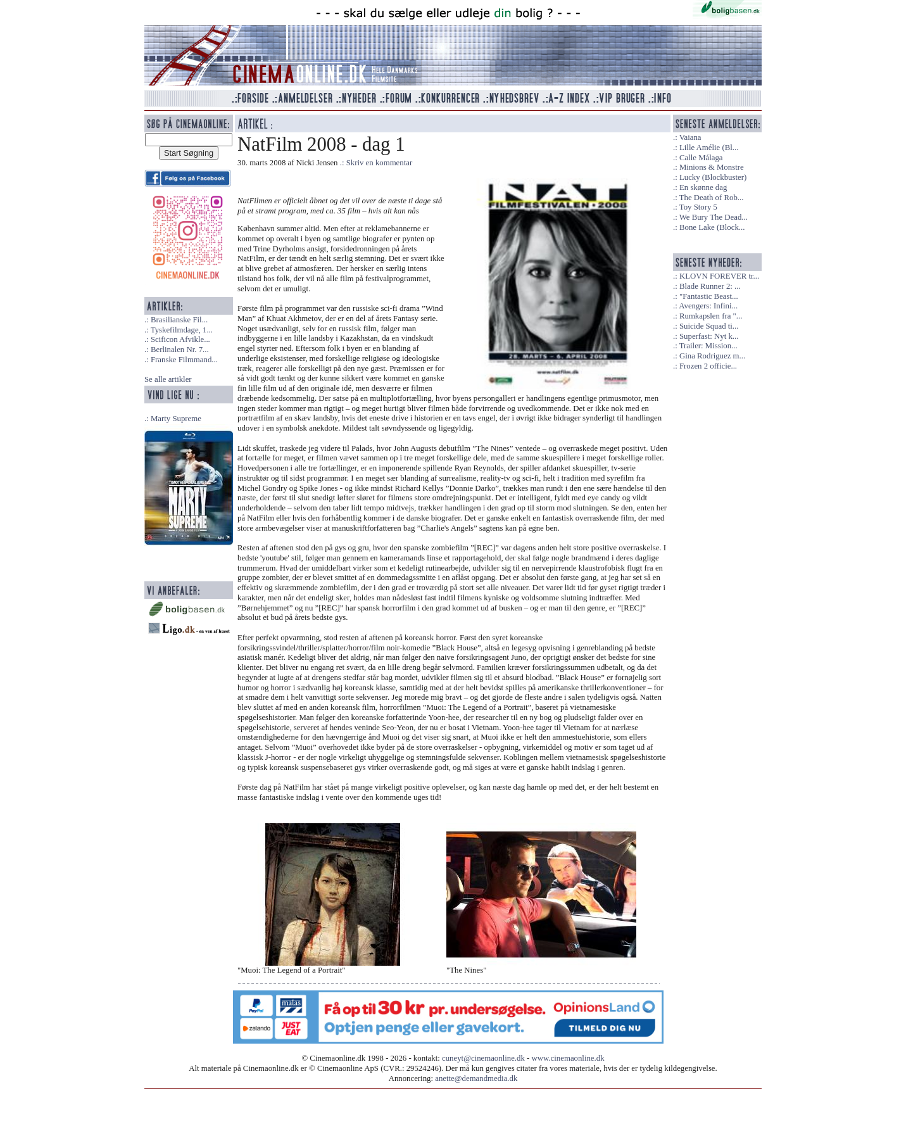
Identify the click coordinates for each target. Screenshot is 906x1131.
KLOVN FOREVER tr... (719, 276)
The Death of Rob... (711, 197)
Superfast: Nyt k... (708, 336)
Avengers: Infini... (708, 305)
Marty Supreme (176, 418)
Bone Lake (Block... (712, 227)
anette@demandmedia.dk (476, 1078)
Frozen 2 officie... (708, 366)
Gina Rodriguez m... (712, 355)
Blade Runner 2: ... (710, 286)
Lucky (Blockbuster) (712, 177)
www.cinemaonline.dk (568, 1058)
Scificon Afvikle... (180, 339)
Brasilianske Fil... (179, 319)
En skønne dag (703, 187)
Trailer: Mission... (708, 345)
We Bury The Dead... (713, 217)
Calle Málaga (701, 157)
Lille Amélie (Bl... (708, 147)
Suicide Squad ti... (708, 326)
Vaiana (690, 137)
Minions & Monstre (711, 167)
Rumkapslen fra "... (710, 316)
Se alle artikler (168, 379)
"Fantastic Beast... (708, 296)
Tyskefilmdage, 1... (182, 329)
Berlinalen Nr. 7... (180, 349)
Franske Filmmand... (184, 359)
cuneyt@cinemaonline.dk (483, 1058)
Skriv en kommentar (379, 162)
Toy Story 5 (698, 207)
